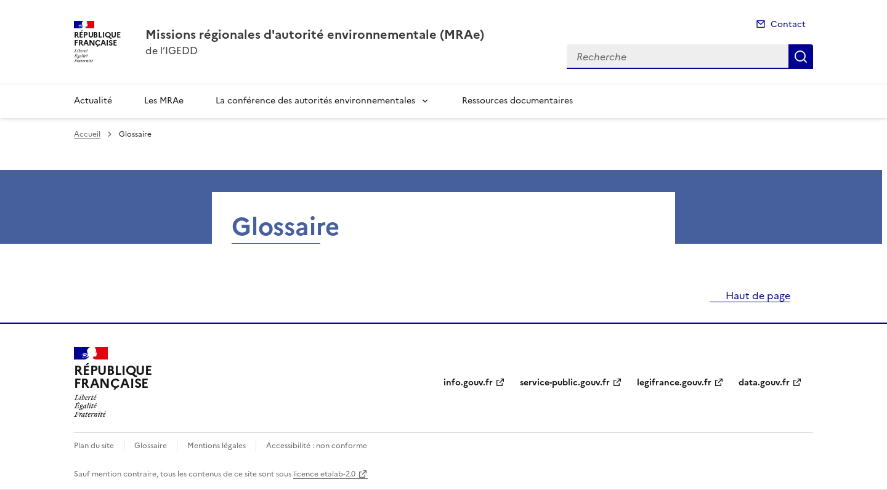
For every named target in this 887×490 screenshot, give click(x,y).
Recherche (800, 56)
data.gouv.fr (764, 382)
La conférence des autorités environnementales (315, 100)
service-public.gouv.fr (565, 382)
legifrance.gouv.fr (674, 382)
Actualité (93, 100)
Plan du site (94, 445)
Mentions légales (216, 445)
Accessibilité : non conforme (316, 445)
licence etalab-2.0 (324, 474)
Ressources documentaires (517, 100)
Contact (788, 24)
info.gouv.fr (468, 382)
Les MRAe (164, 100)
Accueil (87, 134)
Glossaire (150, 445)
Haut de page (756, 295)
